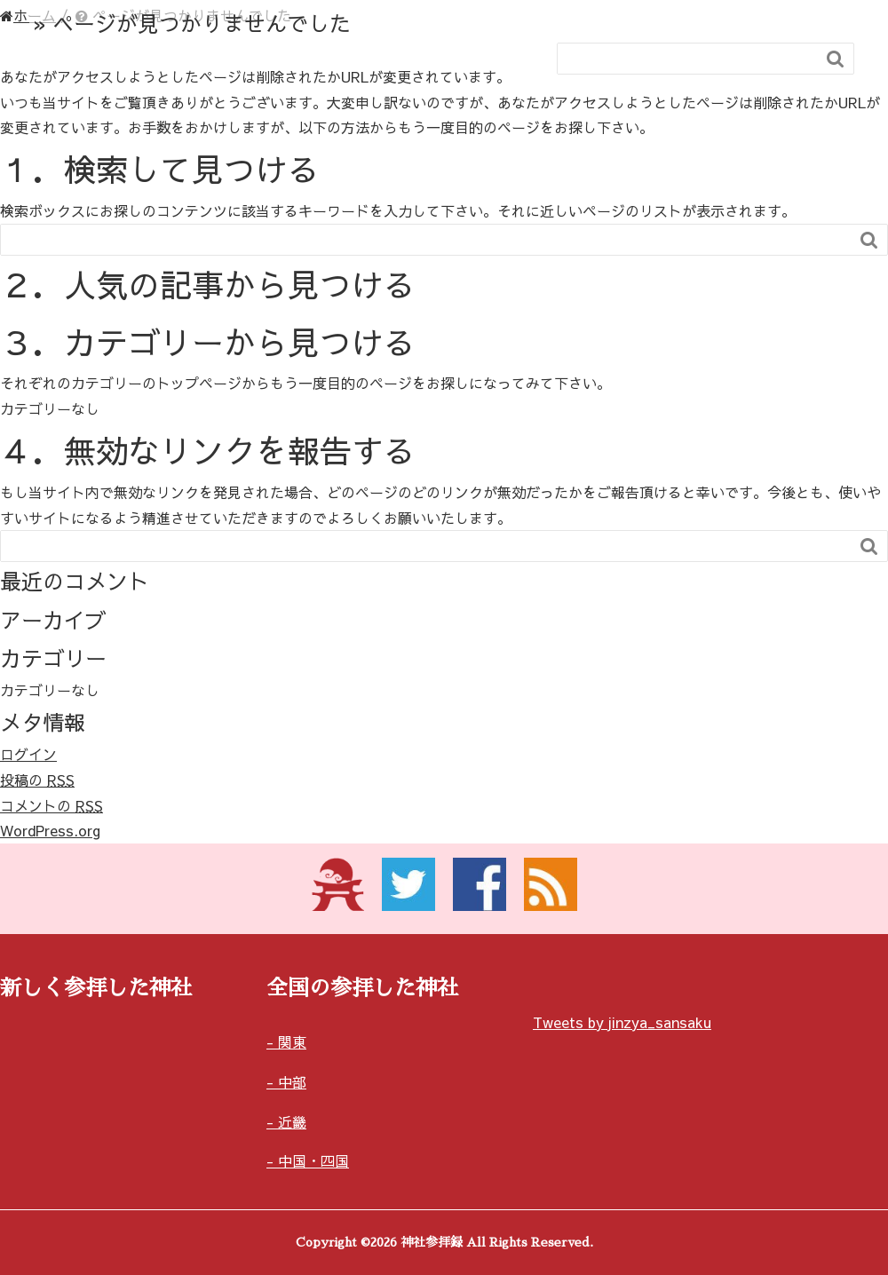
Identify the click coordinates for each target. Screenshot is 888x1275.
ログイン (28, 754)
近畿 (292, 1121)
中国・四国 (313, 1160)
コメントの (51, 805)
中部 (292, 1081)
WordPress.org (50, 830)
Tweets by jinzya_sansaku (622, 1022)
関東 (292, 1041)
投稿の (37, 779)
